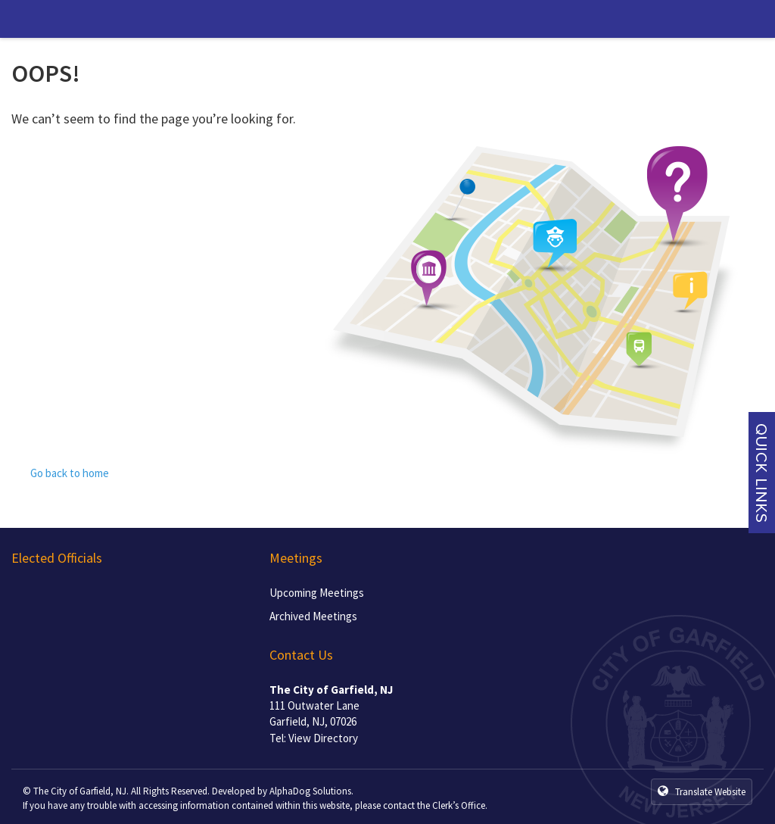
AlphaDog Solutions (310, 791)
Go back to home (60, 473)
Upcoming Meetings (316, 592)
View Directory (323, 738)
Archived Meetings (313, 616)
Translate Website (701, 791)
